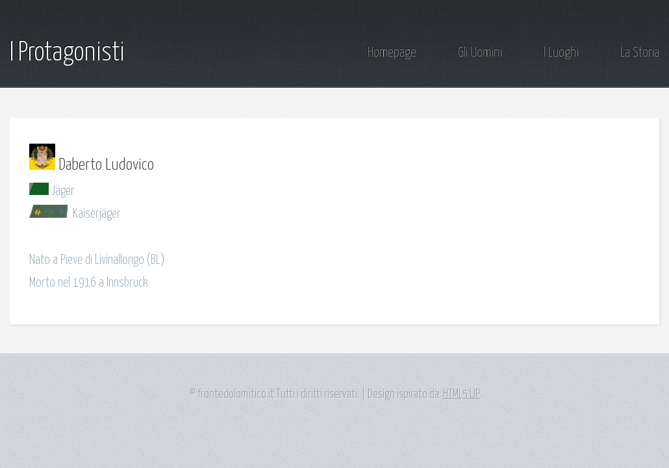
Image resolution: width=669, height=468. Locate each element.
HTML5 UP (461, 394)
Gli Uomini (480, 53)
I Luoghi (561, 53)
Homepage (392, 53)
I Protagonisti (67, 53)
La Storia (639, 53)
